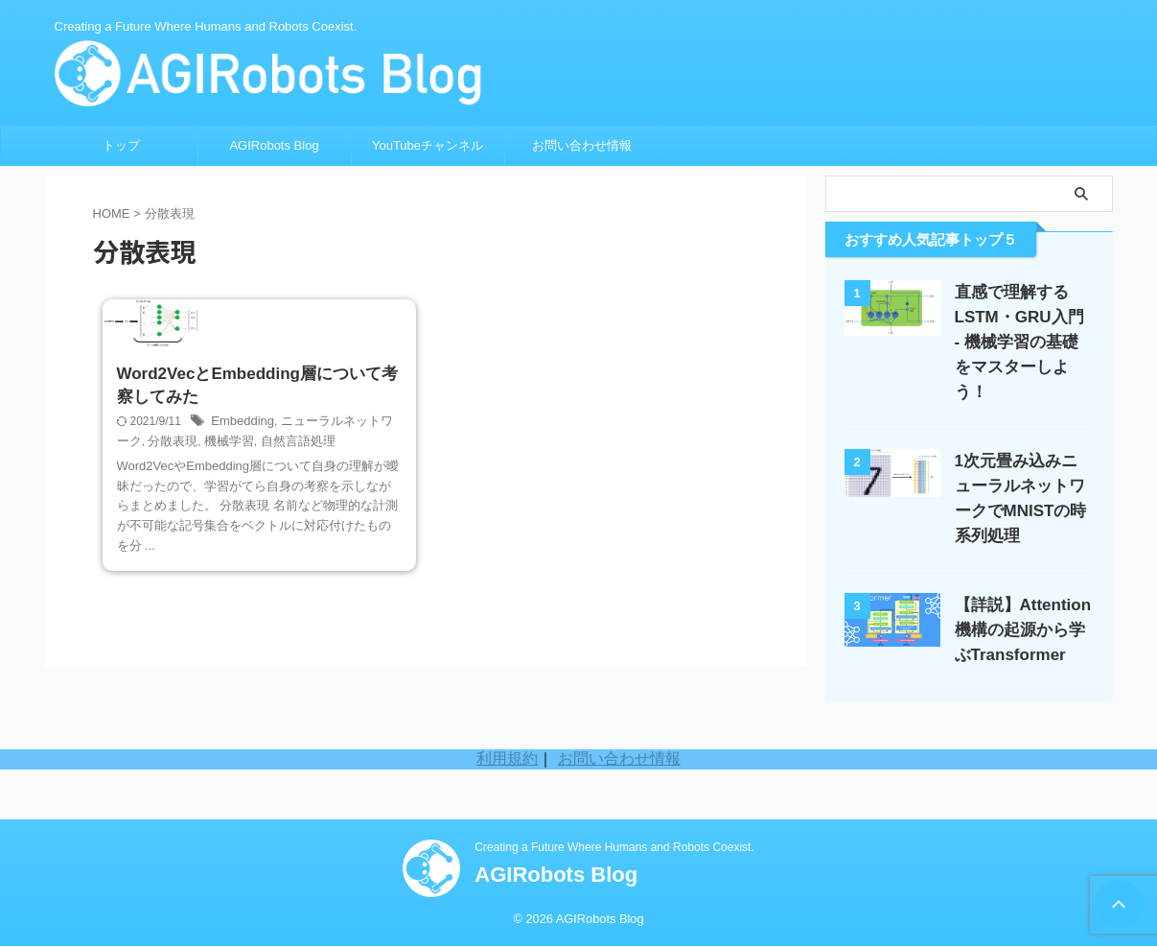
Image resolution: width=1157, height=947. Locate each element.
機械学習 (210, 555)
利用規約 (507, 809)
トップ (121, 145)
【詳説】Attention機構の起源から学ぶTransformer (1024, 605)
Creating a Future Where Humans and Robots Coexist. (613, 848)
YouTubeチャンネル (427, 145)
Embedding (240, 536)
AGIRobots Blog (273, 145)
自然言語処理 (274, 555)
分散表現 (157, 555)
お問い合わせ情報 (582, 145)
